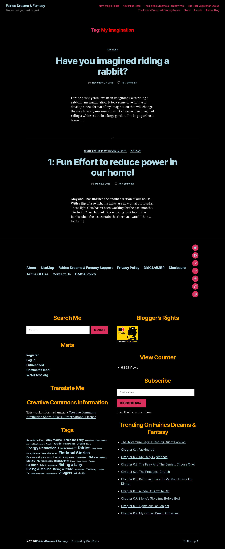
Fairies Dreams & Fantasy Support (85, 267)
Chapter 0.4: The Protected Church (145, 471)
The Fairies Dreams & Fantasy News (159, 10)
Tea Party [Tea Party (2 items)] (91, 469)
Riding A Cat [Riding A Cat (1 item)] (52, 465)
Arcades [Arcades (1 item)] (49, 444)
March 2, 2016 (102, 183)
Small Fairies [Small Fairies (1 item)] (80, 469)
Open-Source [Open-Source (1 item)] (81, 461)
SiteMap (47, 267)
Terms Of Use (37, 274)
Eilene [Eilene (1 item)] (88, 444)
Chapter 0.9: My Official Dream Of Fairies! (150, 513)
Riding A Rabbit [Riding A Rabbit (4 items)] (63, 469)
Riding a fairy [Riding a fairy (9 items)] (70, 464)
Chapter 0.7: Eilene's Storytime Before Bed (150, 498)
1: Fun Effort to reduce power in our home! (112, 167)
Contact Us (62, 274)
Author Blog (212, 10)
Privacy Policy (128, 267)
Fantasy (112, 49)
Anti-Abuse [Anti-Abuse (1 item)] (89, 440)
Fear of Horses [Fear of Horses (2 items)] (49, 453)
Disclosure (177, 267)
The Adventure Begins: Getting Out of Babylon (153, 442)
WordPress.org (37, 375)
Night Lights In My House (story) (105, 150)
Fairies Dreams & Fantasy (25, 5)
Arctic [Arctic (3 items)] (57, 443)
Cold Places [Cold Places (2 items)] (69, 443)
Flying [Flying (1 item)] (49, 457)
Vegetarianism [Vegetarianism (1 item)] (51, 473)
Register (32, 355)
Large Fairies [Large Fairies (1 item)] (81, 457)
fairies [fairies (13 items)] (84, 447)
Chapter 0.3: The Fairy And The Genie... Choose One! (158, 464)
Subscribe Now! (131, 402)
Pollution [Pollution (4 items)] (32, 464)
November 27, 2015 (102, 82)
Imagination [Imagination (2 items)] (69, 457)
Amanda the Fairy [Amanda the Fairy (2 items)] (35, 440)
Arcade (198, 10)
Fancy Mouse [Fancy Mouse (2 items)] (33, 453)
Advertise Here (131, 5)
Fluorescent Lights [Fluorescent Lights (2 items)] (36, 457)
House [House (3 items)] (57, 456)
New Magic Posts (109, 5)
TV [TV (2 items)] (27, 473)
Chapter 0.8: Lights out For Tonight (145, 505)
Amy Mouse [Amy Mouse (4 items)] (54, 439)
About (31, 267)
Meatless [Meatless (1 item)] (103, 457)
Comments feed (38, 370)
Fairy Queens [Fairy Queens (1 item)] (97, 448)
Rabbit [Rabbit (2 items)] (43, 465)
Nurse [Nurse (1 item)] (72, 461)
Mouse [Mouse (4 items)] (30, 460)
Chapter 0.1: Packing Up (138, 449)
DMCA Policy (85, 274)
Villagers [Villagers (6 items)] (65, 473)
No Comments (129, 82)
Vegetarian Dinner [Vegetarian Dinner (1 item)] (37, 473)
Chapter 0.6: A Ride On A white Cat (145, 491)
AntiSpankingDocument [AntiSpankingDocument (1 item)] (35, 444)
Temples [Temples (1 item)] (101, 469)
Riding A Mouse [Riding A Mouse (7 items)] (39, 469)
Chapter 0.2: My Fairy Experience (144, 456)
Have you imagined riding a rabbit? (112, 66)
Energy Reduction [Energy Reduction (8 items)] (41, 448)
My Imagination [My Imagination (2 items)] (45, 460)
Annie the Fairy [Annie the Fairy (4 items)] (73, 439)
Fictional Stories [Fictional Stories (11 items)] (74, 452)
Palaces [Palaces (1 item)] (92, 461)
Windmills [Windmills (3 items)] (80, 472)
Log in (30, 360)
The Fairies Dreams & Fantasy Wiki (164, 5)
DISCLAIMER (154, 267)
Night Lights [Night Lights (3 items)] (61, 460)
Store (187, 10)
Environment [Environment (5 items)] (67, 448)
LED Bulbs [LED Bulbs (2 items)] (93, 457)
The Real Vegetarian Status (203, 5)
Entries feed (35, 365)
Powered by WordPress (85, 540)
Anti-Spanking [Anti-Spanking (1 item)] (100, 440)
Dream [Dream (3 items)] (81, 443)
